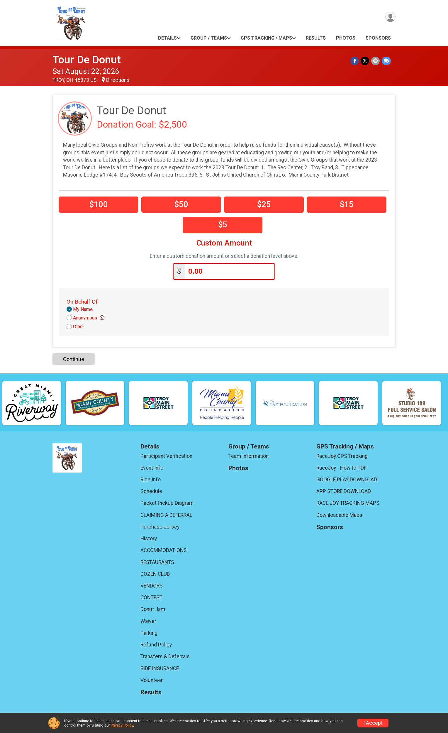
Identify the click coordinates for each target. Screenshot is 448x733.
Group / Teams (209, 38)
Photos (345, 38)
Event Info (151, 467)
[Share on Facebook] (355, 61)
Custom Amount (224, 243)
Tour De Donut (86, 59)
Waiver (148, 621)
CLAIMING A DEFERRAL (166, 515)
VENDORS (151, 585)
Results (316, 38)
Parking (148, 633)
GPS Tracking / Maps (266, 38)
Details (167, 38)
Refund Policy (156, 644)
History (148, 538)
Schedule (151, 491)
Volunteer (151, 680)
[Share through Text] (386, 61)
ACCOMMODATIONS (163, 550)
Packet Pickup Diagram (167, 503)
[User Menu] (390, 17)
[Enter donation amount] (229, 271)
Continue (73, 359)
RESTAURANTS (157, 562)
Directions (118, 80)
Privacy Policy (122, 725)
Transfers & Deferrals (165, 656)
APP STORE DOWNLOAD (343, 491)
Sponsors (378, 38)
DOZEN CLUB (155, 574)
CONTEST (151, 597)
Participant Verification (166, 455)
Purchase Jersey (159, 526)
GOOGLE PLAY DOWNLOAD (346, 479)
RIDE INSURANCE (159, 668)
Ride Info (150, 479)
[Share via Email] (375, 61)
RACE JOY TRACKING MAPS (347, 503)
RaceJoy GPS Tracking (342, 455)
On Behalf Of (82, 301)
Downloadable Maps (339, 515)
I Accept (373, 723)
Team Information (248, 455)
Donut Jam (152, 609)
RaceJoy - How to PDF (341, 467)
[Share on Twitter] (365, 61)
